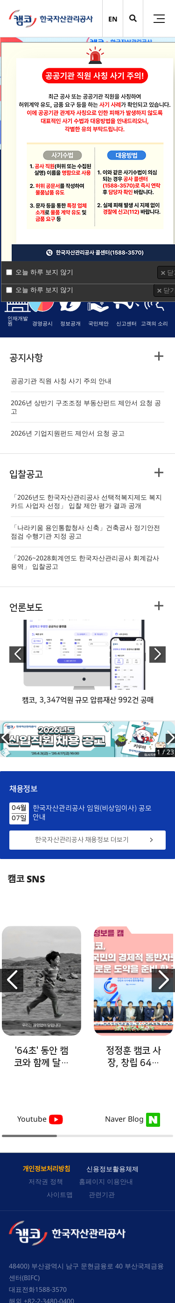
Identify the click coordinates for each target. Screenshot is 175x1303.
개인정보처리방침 (46, 1168)
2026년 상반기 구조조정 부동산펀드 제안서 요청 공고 (86, 407)
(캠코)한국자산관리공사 (51, 18)
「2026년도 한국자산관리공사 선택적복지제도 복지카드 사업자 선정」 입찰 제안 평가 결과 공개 (86, 501)
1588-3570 (51, 1289)
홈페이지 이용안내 (106, 1181)
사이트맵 (60, 1194)
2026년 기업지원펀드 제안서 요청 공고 (68, 433)
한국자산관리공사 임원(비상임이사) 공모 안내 (92, 812)
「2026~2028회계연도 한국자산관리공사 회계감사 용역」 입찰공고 (85, 562)
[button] (17, 654)
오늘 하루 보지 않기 (44, 271)
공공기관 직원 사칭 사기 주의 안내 (61, 381)
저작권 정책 (45, 1181)
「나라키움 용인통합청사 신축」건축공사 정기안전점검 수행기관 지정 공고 (85, 531)
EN (113, 18)
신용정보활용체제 (112, 1168)
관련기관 (102, 1194)
